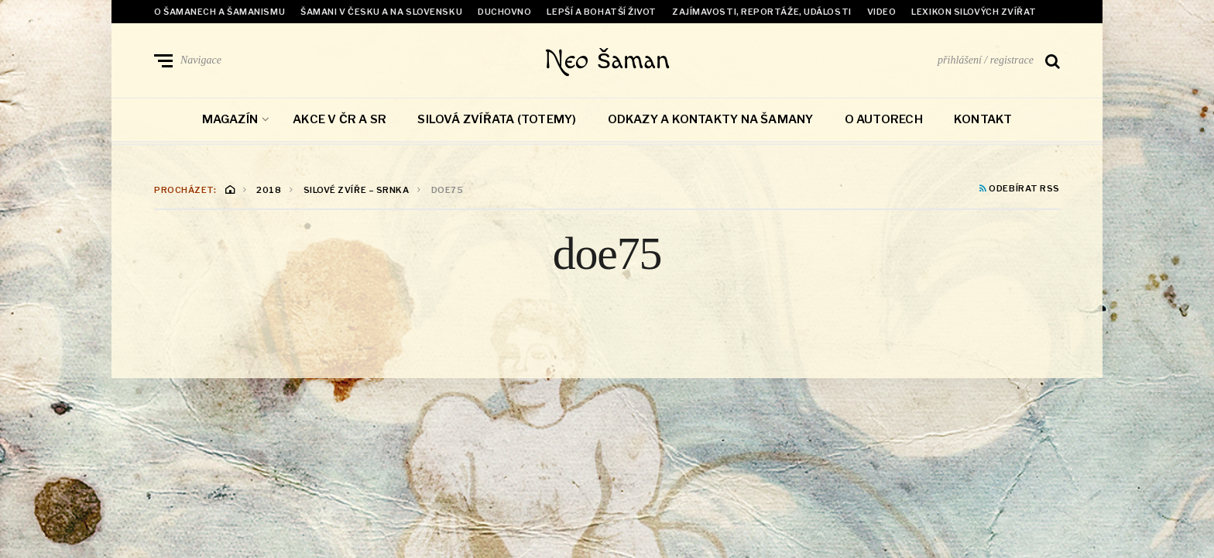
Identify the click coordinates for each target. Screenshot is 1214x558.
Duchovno (504, 11)
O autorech (884, 122)
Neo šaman (607, 62)
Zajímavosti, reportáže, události (762, 11)
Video (882, 11)
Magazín (230, 122)
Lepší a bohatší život (602, 11)
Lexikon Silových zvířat (974, 11)
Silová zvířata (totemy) (496, 122)
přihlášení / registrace (986, 61)
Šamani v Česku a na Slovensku (381, 11)
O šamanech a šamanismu (219, 11)
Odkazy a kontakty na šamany (711, 122)
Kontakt (983, 122)
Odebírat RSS (1019, 192)
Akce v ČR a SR (339, 122)
